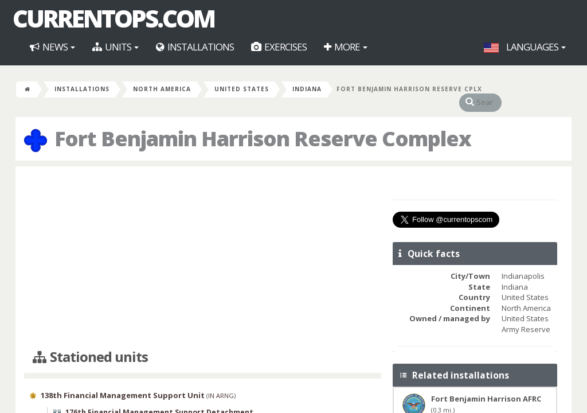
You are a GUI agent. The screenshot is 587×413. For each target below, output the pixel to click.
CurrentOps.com (113, 18)
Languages (525, 46)
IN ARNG (221, 384)
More (345, 46)
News (52, 46)
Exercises (279, 46)
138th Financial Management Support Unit (123, 384)
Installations (195, 46)
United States (241, 89)
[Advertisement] (202, 246)
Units (115, 46)
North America (162, 89)
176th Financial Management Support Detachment (159, 401)
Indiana (307, 89)
